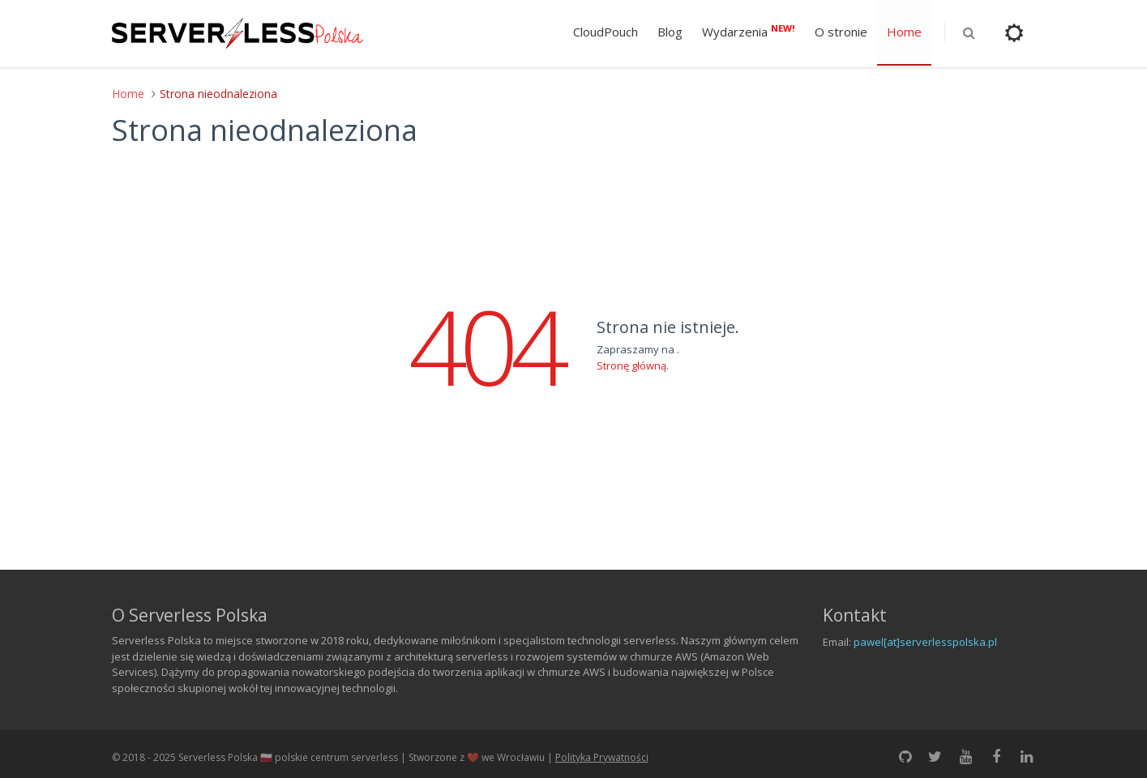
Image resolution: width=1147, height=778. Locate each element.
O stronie (841, 32)
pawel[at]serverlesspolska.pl (925, 642)
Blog (670, 32)
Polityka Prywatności (601, 757)
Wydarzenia (748, 31)
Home (904, 32)
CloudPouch (605, 32)
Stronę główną (631, 365)
